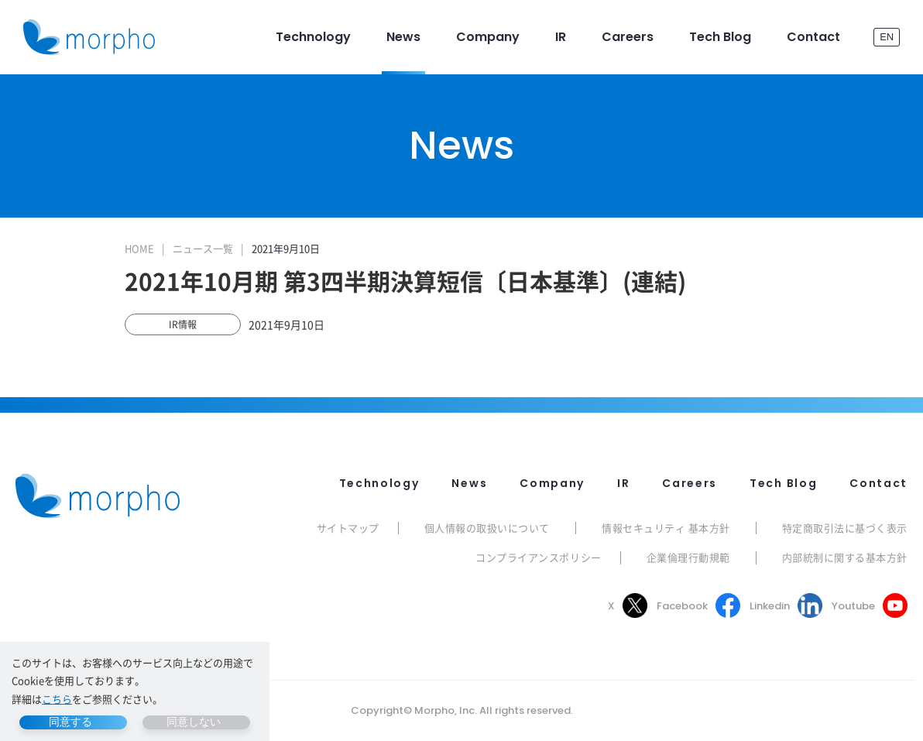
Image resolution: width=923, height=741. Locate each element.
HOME (139, 248)
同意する (70, 721)
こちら (57, 698)
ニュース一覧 (203, 248)
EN (887, 37)
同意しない (193, 721)
